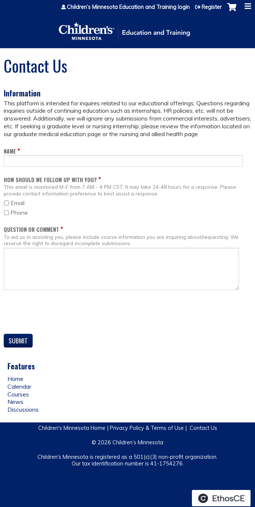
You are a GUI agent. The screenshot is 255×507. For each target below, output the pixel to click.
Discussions (23, 409)
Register (212, 7)
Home (15, 378)
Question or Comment (31, 229)
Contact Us (203, 428)
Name (10, 151)
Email (17, 203)
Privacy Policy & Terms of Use (147, 428)
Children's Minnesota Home (71, 428)
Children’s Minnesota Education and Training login (128, 7)
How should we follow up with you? (50, 180)
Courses (18, 394)
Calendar (19, 386)
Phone (19, 212)
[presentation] (60, 313)
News (15, 401)
